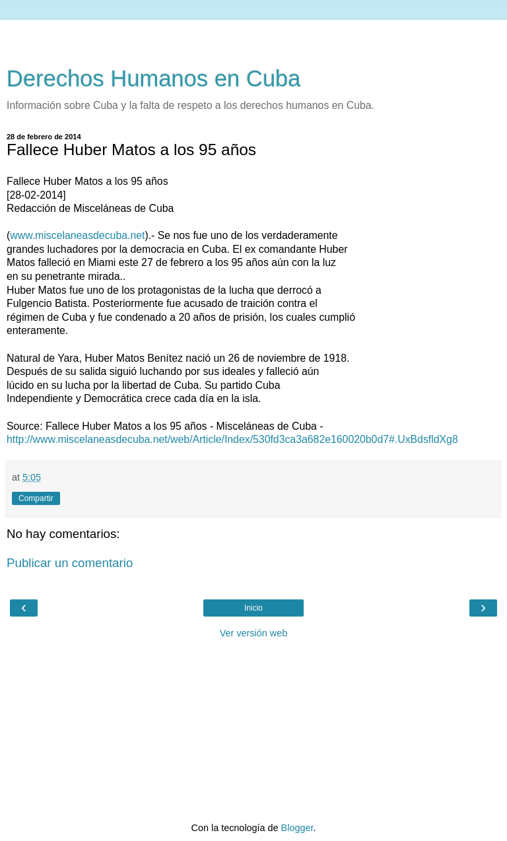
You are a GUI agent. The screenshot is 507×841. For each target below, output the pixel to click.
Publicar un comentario (70, 563)
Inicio (253, 608)
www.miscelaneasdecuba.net (77, 235)
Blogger (297, 828)
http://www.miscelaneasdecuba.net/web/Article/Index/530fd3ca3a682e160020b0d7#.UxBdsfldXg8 (232, 439)
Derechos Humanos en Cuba (154, 78)
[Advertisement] (253, 36)
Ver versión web (253, 633)
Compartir (35, 498)
